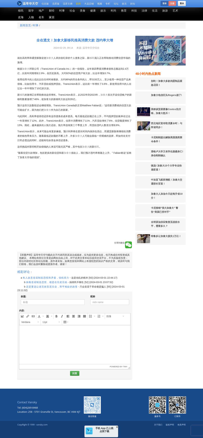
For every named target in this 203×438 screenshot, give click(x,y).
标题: (23, 296)
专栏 (107, 3)
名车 (41, 17)
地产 (41, 10)
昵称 (92, 296)
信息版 (45, 3)
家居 (51, 17)
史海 (21, 17)
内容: (22, 310)
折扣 (132, 3)
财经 (51, 10)
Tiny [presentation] (125, 367)
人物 (31, 17)
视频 (99, 3)
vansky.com (41, 424)
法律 (144, 10)
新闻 (78, 3)
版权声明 (170, 424)
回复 (74, 373)
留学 (31, 10)
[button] (22, 316)
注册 (172, 3)
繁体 (182, 3)
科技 (134, 10)
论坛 (116, 3)
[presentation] (22, 316)
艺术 (175, 10)
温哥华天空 (27, 3)
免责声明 (181, 424)
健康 (93, 10)
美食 (82, 10)
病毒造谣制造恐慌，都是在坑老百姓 (46, 282)
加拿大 (49, 58)
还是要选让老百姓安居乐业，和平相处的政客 (52, 286)
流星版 (55, 3)
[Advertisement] (74, 217)
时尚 (113, 10)
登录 (164, 3)
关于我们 (158, 424)
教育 (124, 10)
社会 (72, 10)
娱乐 (124, 3)
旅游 (165, 10)
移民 (21, 10)
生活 (154, 10)
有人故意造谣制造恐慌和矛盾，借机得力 (46, 277)
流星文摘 (67, 3)
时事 (62, 10)
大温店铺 (89, 3)
